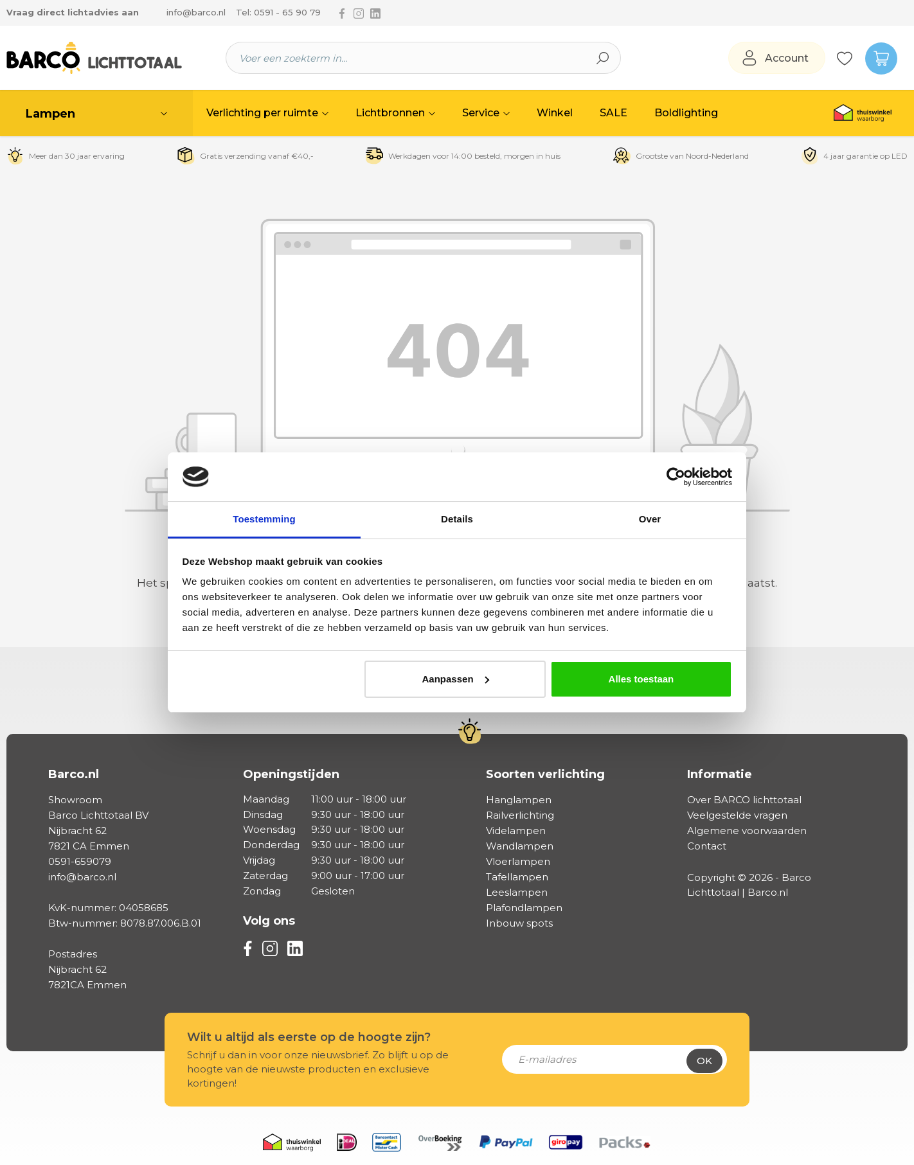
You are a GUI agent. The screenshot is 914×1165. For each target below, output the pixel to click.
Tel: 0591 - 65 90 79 (278, 12)
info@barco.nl (196, 12)
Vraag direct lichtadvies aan (72, 12)
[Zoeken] (603, 58)
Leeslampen (517, 892)
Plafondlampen (524, 908)
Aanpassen (455, 678)
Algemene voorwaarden (747, 830)
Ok (704, 1060)
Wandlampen (519, 846)
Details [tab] (457, 518)
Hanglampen (518, 800)
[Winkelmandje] (875, 58)
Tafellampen (517, 877)
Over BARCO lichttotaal (744, 800)
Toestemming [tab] (264, 518)
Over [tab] (650, 518)
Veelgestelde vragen (737, 815)
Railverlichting (520, 815)
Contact (706, 846)
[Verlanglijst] (844, 58)
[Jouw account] (776, 58)
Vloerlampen (518, 861)
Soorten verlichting (545, 774)
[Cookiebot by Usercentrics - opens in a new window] (676, 476)
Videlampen (516, 830)
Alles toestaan (641, 678)
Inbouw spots (519, 923)
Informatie (719, 774)
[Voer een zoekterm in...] (406, 58)
